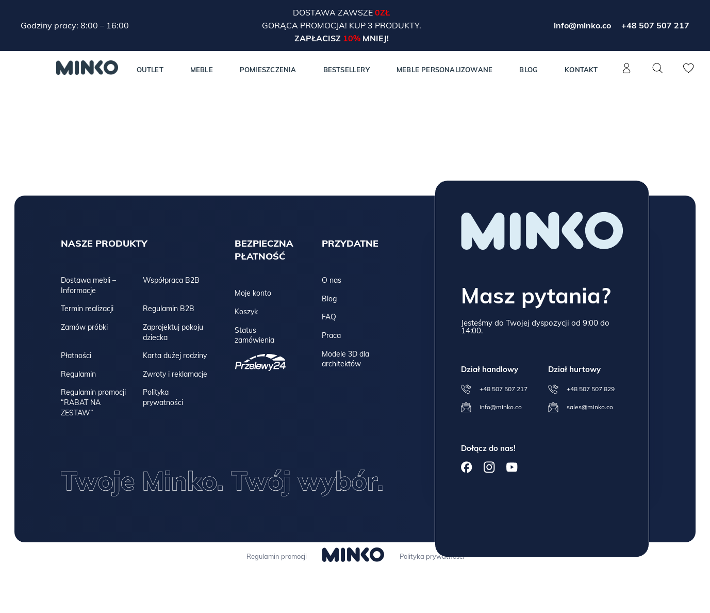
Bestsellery (346, 70)
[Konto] (627, 73)
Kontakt (581, 70)
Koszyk (246, 311)
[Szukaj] (658, 68)
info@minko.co (582, 25)
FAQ (329, 316)
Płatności (76, 355)
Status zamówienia (254, 335)
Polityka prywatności (163, 397)
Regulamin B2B (168, 308)
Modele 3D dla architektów (345, 359)
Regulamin (78, 374)
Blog (528, 70)
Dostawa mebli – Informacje (88, 285)
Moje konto (253, 293)
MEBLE (201, 70)
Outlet (150, 70)
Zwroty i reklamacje (175, 374)
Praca (331, 335)
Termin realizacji (87, 308)
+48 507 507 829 (591, 389)
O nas (331, 280)
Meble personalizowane (444, 70)
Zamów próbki (84, 327)
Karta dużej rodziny (175, 355)
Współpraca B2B (171, 280)
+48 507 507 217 (655, 25)
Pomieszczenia (268, 70)
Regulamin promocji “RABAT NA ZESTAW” (93, 402)
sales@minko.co (590, 407)
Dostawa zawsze (334, 12)
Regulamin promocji (274, 556)
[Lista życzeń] (689, 73)
